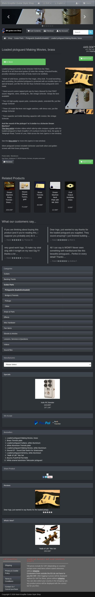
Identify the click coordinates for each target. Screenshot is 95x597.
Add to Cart (86, 59)
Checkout (49, 31)
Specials (7, 374)
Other (6, 306)
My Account (62, 31)
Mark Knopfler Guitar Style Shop (18, 3)
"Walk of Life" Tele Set (47, 549)
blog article (13, 141)
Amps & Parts (9, 312)
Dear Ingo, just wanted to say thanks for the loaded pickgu (26, 510)
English (59, 3)
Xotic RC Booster (47, 403)
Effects (6, 317)
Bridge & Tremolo (11, 295)
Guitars (7, 274)
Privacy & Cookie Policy (11, 572)
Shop (10, 38)
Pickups (7, 301)
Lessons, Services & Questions (16, 339)
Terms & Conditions (9, 580)
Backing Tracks (10, 279)
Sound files (8, 350)
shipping (92, 51)
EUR (47, 3)
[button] (9, 16)
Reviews (7, 162)
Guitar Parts (19, 38)
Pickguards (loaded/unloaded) (37, 38)
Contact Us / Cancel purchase (11, 588)
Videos (6, 345)
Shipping (8, 565)
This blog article (8, 128)
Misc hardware (9, 323)
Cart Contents (34, 31)
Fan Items (8, 328)
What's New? (9, 521)
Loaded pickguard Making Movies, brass (66, 38)
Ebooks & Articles (10, 334)
